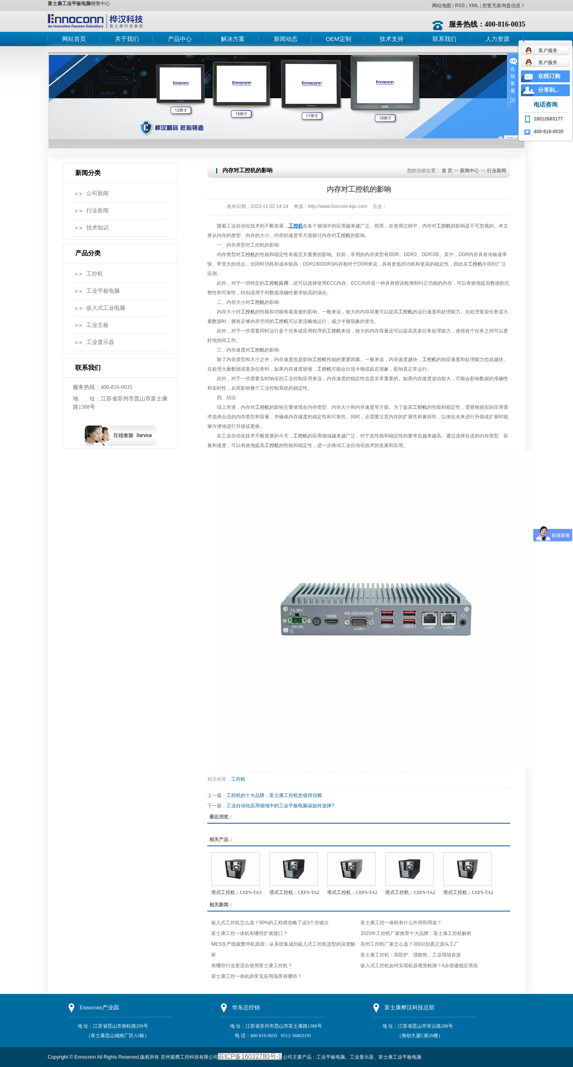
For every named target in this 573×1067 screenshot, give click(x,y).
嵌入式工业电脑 (105, 308)
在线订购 (549, 76)
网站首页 (74, 38)
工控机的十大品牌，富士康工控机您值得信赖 (274, 795)
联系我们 (444, 38)
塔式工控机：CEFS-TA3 (236, 892)
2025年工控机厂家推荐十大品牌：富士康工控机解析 (416, 933)
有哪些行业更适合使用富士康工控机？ (251, 965)
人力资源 (497, 38)
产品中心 (180, 38)
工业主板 (97, 325)
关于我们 (127, 38)
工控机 (94, 274)
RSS (460, 5)
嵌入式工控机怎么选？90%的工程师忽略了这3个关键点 (270, 922)
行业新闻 (97, 211)
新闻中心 (469, 170)
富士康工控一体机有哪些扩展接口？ (249, 933)
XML (473, 5)
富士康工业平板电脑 (69, 3)
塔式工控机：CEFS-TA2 (294, 892)
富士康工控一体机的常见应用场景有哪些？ (256, 976)
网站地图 (441, 5)
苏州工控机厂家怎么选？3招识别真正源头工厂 (410, 944)
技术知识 (97, 228)
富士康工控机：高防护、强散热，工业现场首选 (411, 955)
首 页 (447, 170)
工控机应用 (276, 283)
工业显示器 (100, 342)
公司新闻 (97, 193)
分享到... (548, 90)
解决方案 (233, 38)
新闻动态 (286, 38)
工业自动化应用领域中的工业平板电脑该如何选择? (280, 806)
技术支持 (391, 38)
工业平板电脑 (103, 291)
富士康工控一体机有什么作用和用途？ (401, 922)
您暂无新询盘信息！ (503, 5)
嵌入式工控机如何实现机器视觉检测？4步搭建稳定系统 (419, 965)
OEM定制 (338, 38)
